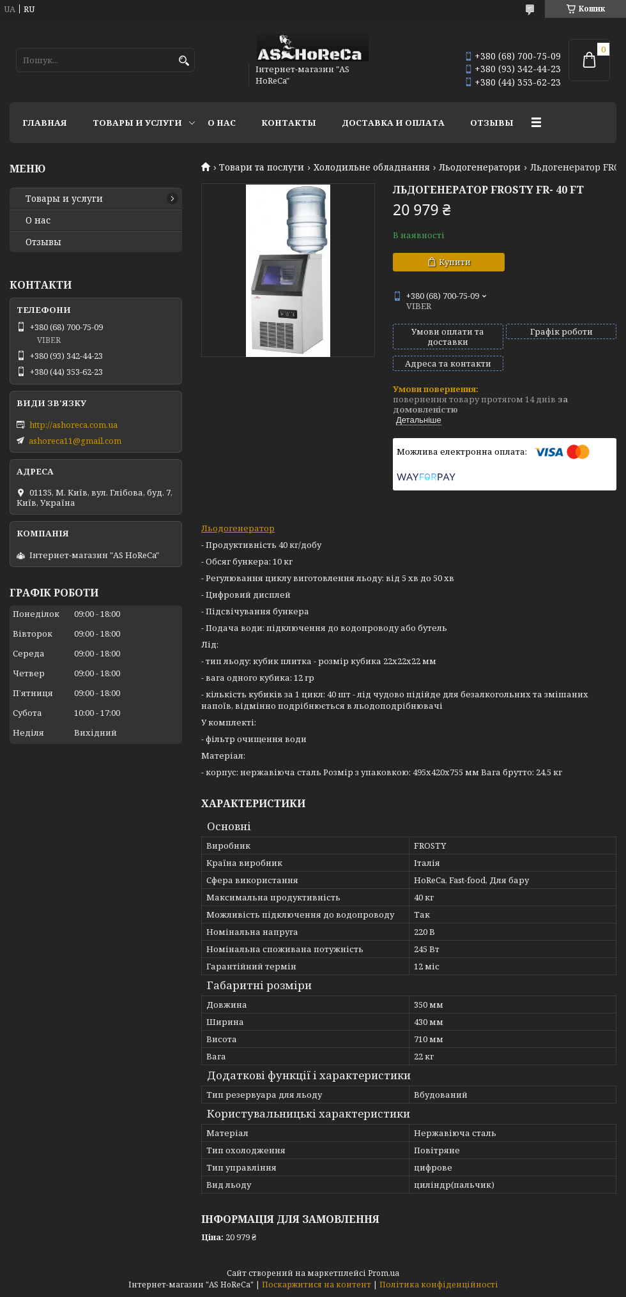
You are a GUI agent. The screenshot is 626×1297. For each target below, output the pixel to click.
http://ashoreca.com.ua (73, 425)
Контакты (288, 122)
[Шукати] (183, 61)
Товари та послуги (261, 167)
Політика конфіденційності (438, 1284)
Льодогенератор (238, 528)
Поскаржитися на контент (316, 1284)
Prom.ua (383, 1273)
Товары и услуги (137, 122)
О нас (222, 122)
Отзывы (492, 122)
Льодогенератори (480, 167)
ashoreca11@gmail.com (75, 441)
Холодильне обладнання (372, 167)
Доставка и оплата (393, 122)
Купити (455, 262)
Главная (44, 122)
